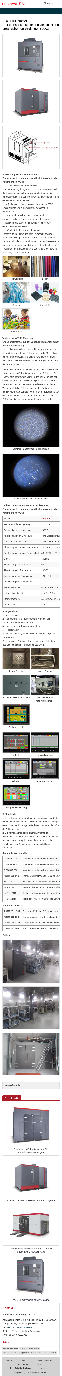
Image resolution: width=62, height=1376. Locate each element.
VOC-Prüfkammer (10, 1348)
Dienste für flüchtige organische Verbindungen (22, 1353)
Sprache (50, 2)
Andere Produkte (12, 1098)
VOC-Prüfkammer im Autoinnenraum (31, 1300)
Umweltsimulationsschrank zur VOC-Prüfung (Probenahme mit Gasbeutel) (31, 1250)
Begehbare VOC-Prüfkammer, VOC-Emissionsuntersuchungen (31, 1151)
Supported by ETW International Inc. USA (31, 1373)
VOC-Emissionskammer (29, 1348)
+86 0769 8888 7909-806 (19, 1327)
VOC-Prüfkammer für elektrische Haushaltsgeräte (31, 1200)
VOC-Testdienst (49, 1353)
